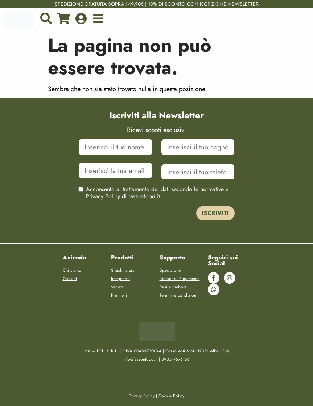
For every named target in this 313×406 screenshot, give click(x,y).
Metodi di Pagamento (180, 278)
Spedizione (170, 270)
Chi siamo (72, 270)
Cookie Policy (171, 396)
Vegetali (118, 287)
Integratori (120, 278)
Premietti (119, 295)
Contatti (70, 278)
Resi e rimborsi (174, 287)
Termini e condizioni (178, 295)
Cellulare (198, 162)
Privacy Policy (103, 196)
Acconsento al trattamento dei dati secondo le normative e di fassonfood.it (157, 193)
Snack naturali (124, 270)
